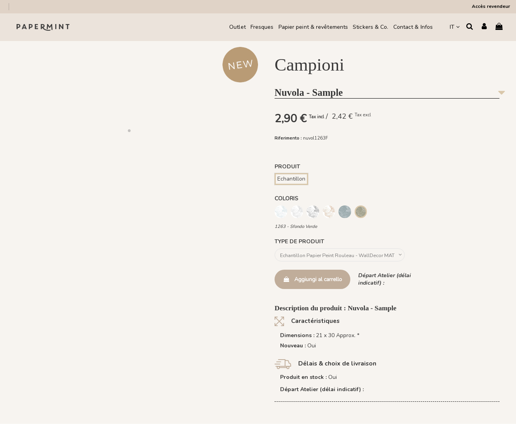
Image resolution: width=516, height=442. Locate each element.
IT (455, 27)
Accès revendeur (491, 6)
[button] (129, 130)
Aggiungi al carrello (312, 280)
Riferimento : (288, 138)
